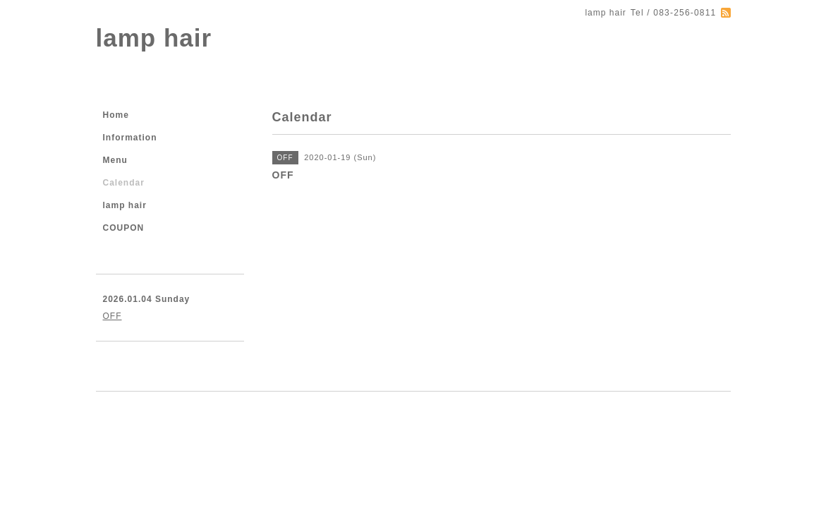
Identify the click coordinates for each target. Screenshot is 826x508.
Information (130, 138)
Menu (115, 160)
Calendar (124, 183)
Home (116, 115)
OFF (112, 316)
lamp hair (154, 38)
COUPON (124, 228)
